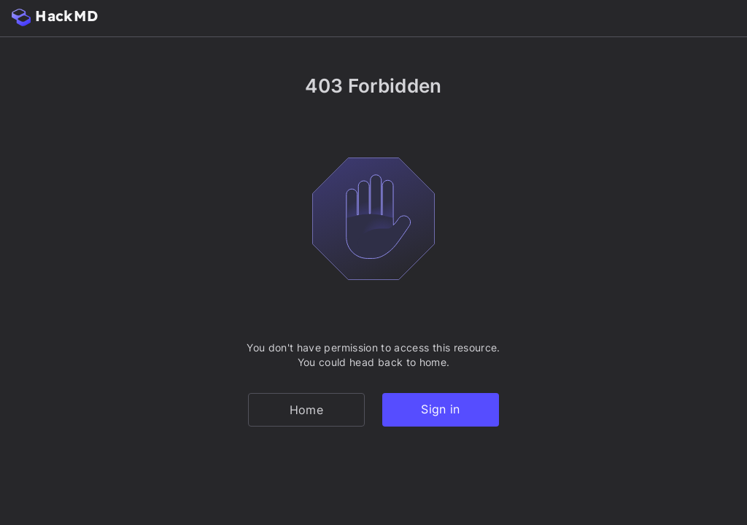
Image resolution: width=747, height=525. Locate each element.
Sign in (440, 409)
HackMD (55, 16)
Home (306, 409)
